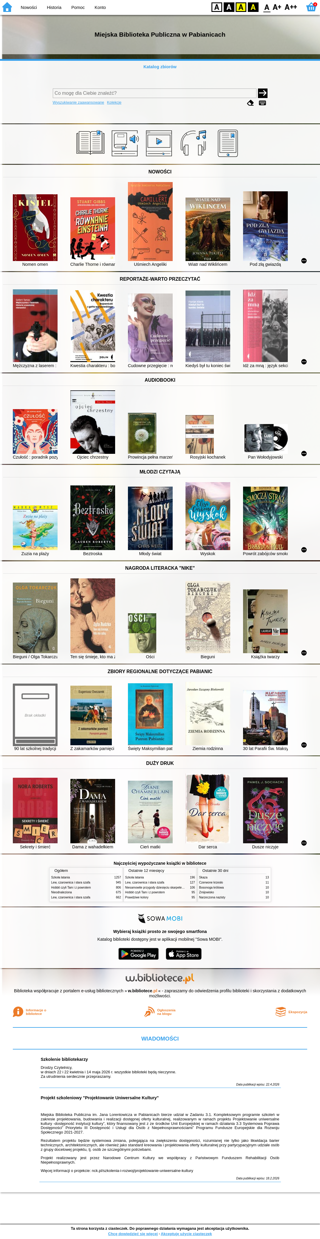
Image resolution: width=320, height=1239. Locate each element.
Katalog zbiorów (160, 66)
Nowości (29, 7)
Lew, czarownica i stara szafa (70, 882)
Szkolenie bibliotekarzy (64, 1059)
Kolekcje (114, 102)
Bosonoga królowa (211, 887)
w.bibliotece (142, 990)
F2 (291, 6)
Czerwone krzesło (211, 882)
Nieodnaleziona (61, 892)
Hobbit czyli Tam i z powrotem (71, 887)
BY (253, 6)
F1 (277, 6)
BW (229, 6)
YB (241, 6)
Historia (54, 7)
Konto (100, 7)
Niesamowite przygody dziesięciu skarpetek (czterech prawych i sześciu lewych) (178, 887)
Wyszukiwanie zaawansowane (78, 102)
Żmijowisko (206, 892)
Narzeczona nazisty (212, 897)
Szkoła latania (60, 877)
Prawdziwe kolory (137, 897)
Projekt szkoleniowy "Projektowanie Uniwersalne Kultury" (100, 1097)
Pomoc (78, 7)
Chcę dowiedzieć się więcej (132, 1234)
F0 (267, 6)
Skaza (203, 877)
